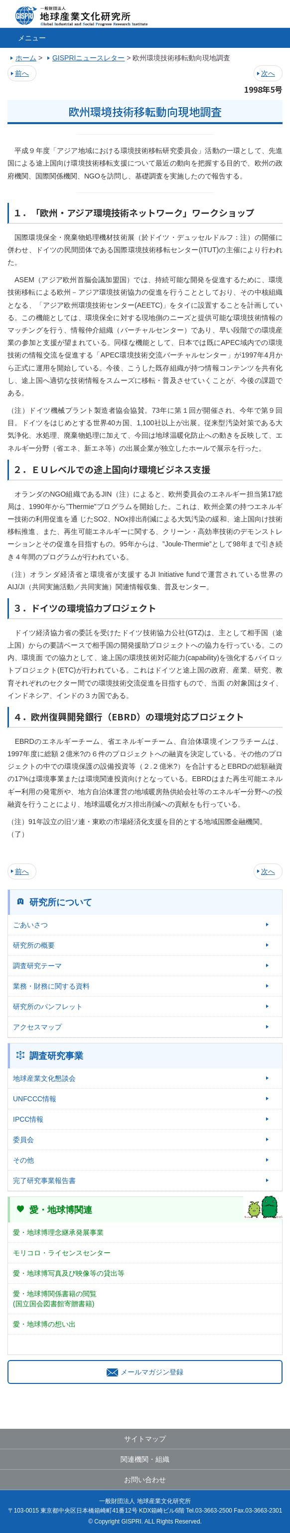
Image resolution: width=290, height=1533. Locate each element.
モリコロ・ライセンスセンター (62, 1253)
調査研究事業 (56, 1056)
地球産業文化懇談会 (44, 1078)
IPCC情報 (28, 1119)
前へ (22, 73)
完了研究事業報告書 (44, 1181)
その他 (23, 1160)
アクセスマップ (37, 1027)
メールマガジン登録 (145, 1372)
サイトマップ (145, 1439)
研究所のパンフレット (48, 1007)
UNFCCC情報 (34, 1099)
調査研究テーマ (37, 966)
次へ (268, 73)
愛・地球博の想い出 (44, 1324)
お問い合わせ (145, 1480)
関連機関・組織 (145, 1459)
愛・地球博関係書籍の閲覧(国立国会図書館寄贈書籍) (55, 1299)
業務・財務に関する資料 (51, 986)
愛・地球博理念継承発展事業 (58, 1232)
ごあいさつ (30, 925)
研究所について (60, 902)
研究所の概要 (34, 945)
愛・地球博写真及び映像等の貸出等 (69, 1273)
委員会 (23, 1140)
